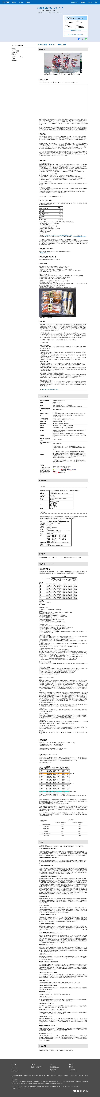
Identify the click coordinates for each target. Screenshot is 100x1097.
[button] (21, 1064)
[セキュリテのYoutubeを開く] (74, 1091)
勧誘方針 (66, 1075)
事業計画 (14, 54)
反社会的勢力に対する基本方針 (76, 1075)
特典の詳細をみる (76, 30)
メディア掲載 (72, 1069)
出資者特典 (15, 60)
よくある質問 (53, 1069)
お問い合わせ (53, 1070)
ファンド (13, 1066)
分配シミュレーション (18, 56)
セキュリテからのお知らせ (37, 1066)
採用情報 (71, 1067)
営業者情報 (15, 53)
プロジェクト (14, 1067)
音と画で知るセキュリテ (17, 1070)
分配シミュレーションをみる (75, 34)
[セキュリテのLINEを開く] (87, 1091)
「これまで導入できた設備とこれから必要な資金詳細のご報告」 (58, 235)
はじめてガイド (53, 1066)
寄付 (12, 1069)
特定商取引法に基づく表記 (43, 1075)
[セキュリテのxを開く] (81, 1091)
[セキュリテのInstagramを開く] (84, 1091)
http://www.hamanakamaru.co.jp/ (50, 389)
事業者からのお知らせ (36, 1067)
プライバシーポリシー (17, 1075)
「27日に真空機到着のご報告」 (79, 236)
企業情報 (71, 1066)
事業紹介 (14, 49)
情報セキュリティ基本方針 (30, 1075)
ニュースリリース (73, 1070)
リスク (13, 58)
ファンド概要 (15, 51)
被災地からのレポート (45, 252)
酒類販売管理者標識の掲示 (56, 1075)
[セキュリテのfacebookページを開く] (78, 1091)
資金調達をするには (54, 1067)
